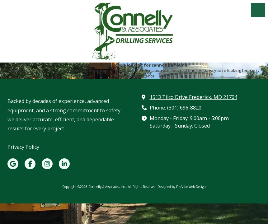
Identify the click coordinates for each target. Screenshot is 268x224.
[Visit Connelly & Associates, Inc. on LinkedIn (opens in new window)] (64, 163)
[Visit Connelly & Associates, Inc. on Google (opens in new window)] (12, 163)
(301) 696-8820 (184, 107)
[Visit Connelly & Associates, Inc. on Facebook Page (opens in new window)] (30, 163)
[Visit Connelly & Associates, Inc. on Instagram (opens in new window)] (47, 163)
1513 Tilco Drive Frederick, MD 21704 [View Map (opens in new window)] (193, 97)
